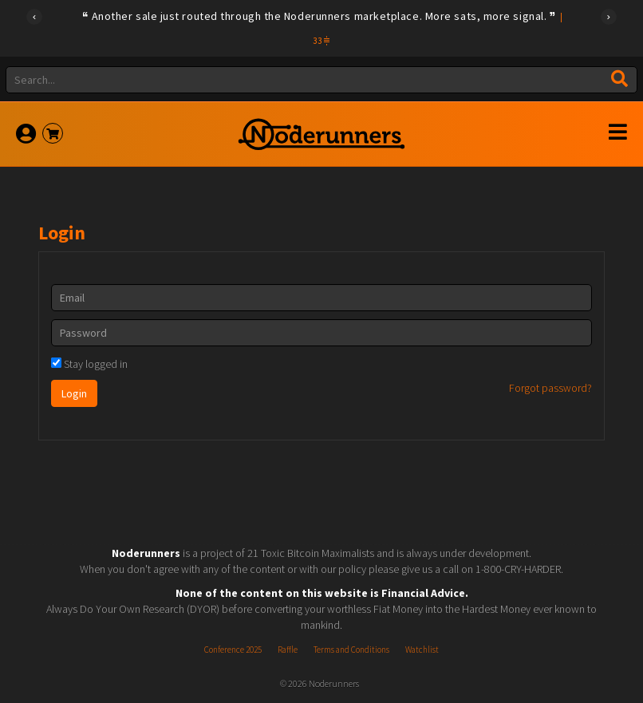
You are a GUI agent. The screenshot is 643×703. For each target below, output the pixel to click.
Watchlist (422, 649)
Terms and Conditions (351, 649)
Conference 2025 (233, 649)
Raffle (288, 649)
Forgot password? (550, 388)
